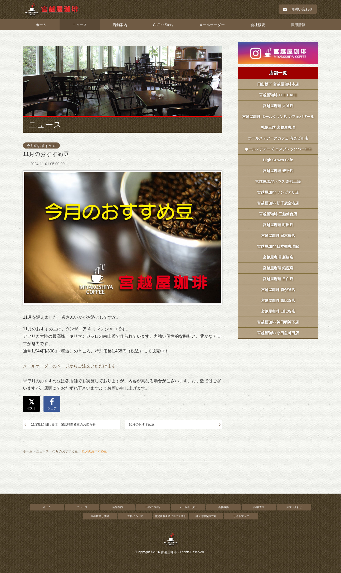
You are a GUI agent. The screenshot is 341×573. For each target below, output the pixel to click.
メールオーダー (212, 25)
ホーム (41, 25)
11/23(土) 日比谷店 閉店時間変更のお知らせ (63, 424)
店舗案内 (120, 25)
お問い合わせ (298, 9)
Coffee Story (163, 25)
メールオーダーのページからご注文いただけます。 (71, 366)
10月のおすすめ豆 (141, 424)
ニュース (79, 25)
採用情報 (298, 25)
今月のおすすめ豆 (41, 146)
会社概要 (257, 25)
